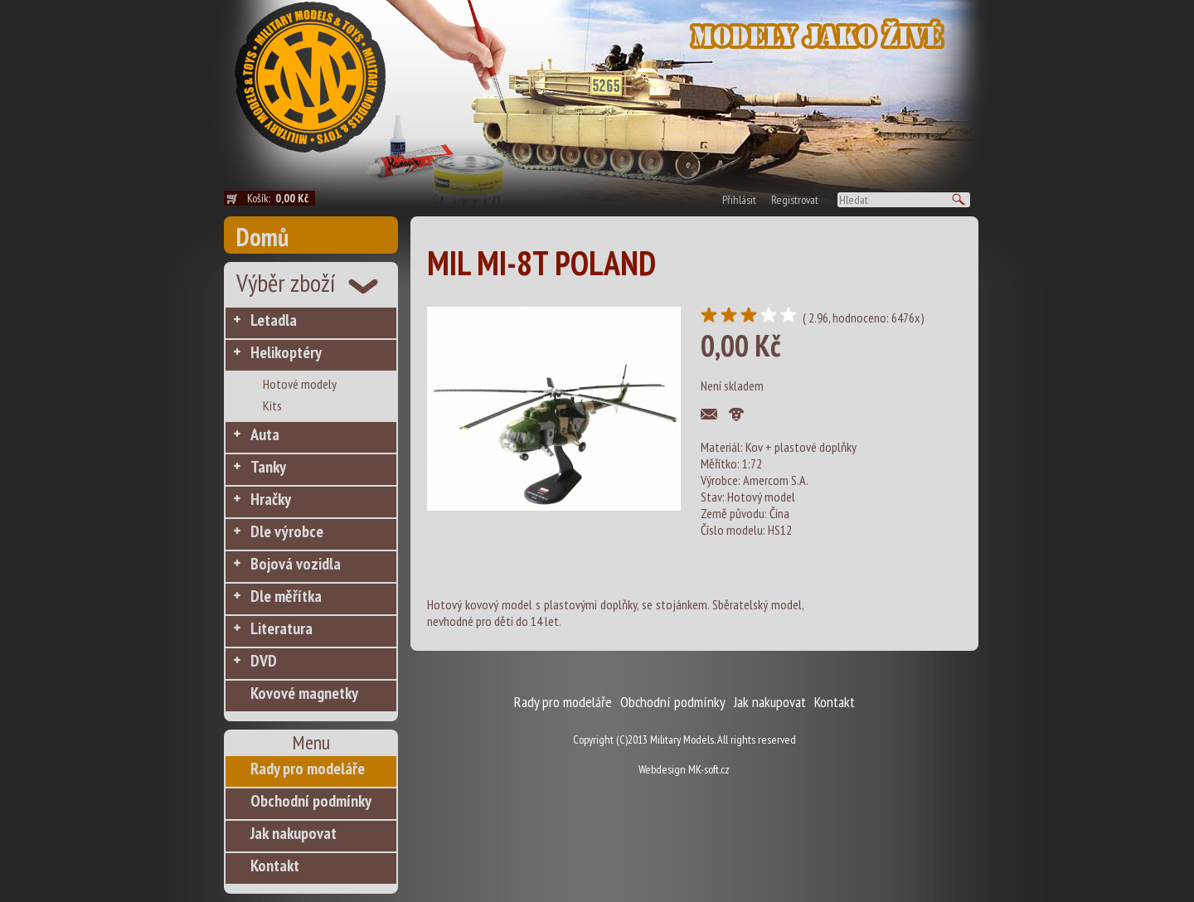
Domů (262, 237)
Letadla (273, 320)
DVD (263, 661)
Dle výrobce (286, 531)
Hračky (270, 499)
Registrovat (794, 199)
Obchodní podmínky (310, 801)
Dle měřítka (286, 596)
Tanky (268, 467)
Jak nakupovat (293, 833)
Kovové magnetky (304, 693)
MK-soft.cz (709, 769)
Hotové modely (300, 384)
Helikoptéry (286, 352)
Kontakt (274, 865)
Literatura (281, 628)
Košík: (281, 198)
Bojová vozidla (295, 564)
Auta (264, 434)
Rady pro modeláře (307, 768)
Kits (272, 405)
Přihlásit (739, 199)
